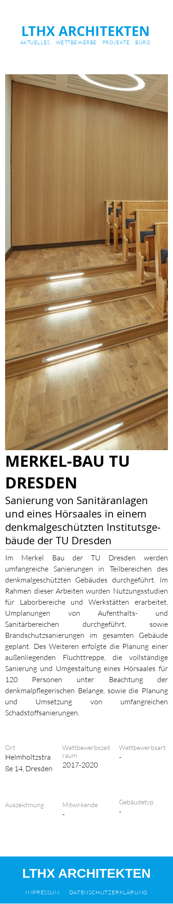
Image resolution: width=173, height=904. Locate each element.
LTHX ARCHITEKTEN (85, 31)
